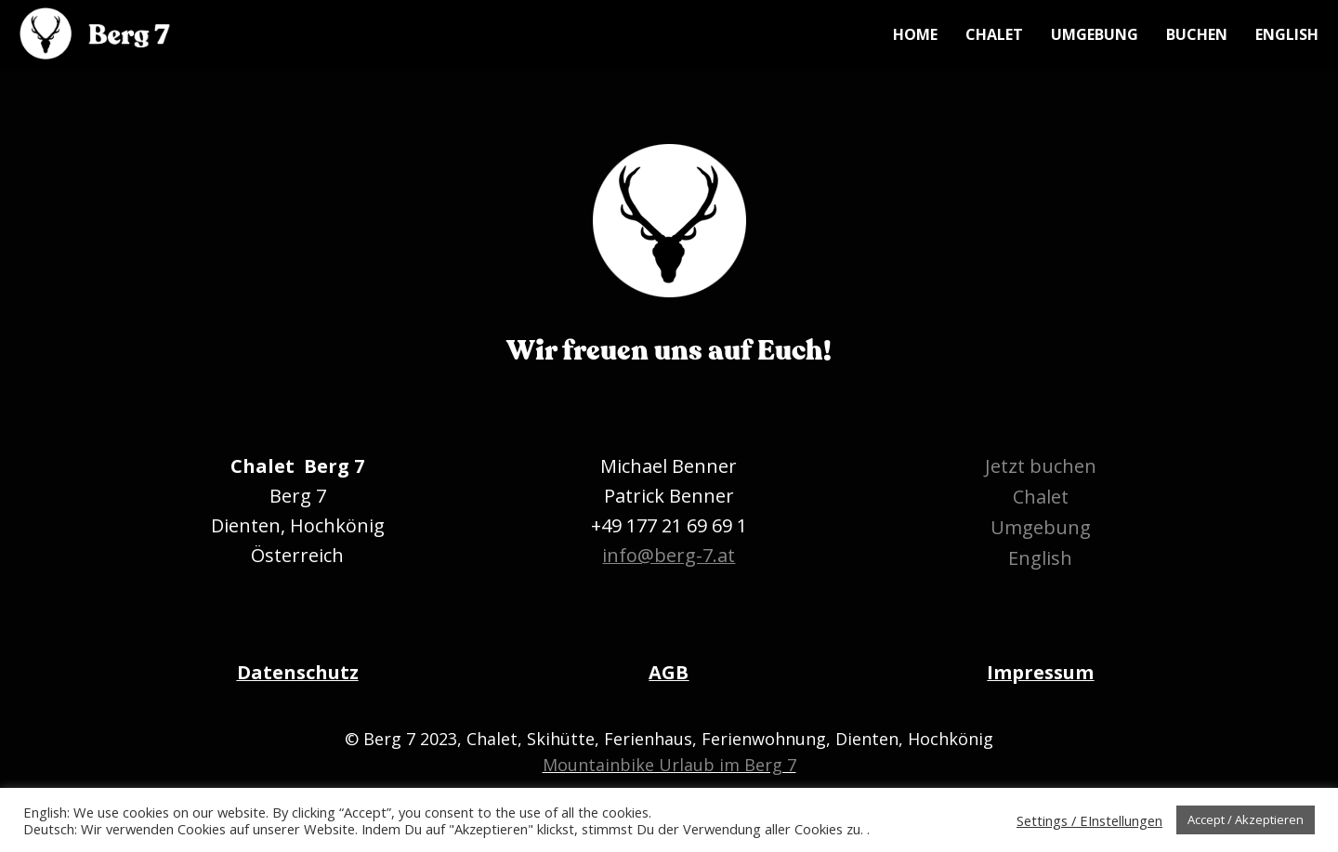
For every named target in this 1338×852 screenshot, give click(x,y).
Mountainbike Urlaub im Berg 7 (669, 765)
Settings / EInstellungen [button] (1089, 820)
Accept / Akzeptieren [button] (1245, 819)
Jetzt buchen (1040, 465)
